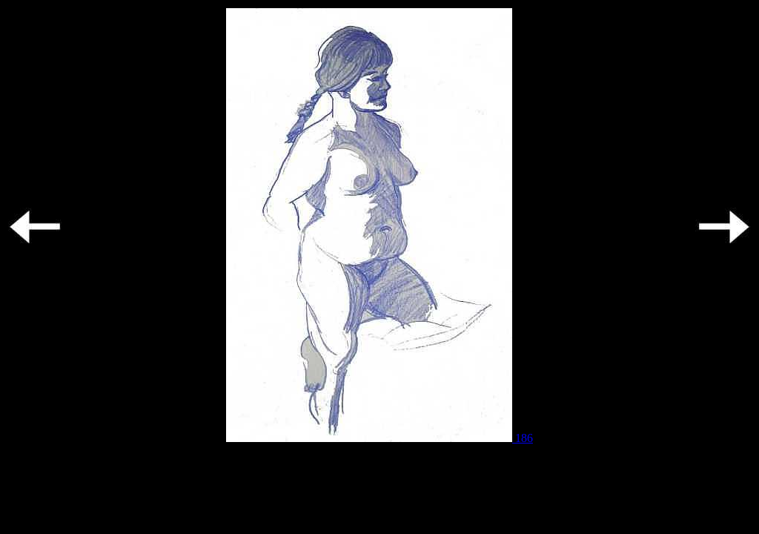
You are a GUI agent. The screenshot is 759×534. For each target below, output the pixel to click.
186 (379, 438)
